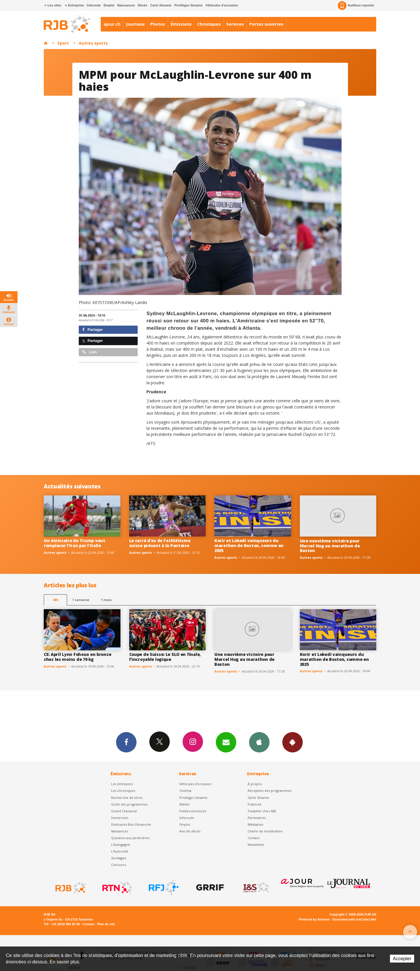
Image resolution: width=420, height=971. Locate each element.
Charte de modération (265, 831)
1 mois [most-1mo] (106, 600)
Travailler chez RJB (262, 811)
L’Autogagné (120, 844)
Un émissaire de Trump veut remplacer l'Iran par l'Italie (74, 543)
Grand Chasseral (124, 811)
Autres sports (93, 43)
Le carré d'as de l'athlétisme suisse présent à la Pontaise (159, 543)
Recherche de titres (126, 797)
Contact (254, 838)
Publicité (254, 804)
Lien (89, 352)
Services (235, 24)
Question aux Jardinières (130, 838)
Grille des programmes (129, 804)
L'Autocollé (119, 851)
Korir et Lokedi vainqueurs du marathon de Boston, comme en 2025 (249, 545)
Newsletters (226, 742)
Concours (118, 865)
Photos (157, 24)
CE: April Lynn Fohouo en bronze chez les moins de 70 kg (77, 657)
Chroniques (209, 24)
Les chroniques (123, 790)
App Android (292, 742)
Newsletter (256, 844)
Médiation (255, 824)
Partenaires (257, 818)
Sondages (118, 858)
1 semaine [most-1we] (80, 600)
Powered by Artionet (314, 919)
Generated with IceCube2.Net (354, 919)
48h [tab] (55, 600)
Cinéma (185, 790)
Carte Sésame (161, 5)
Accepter (402, 958)
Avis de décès (189, 831)
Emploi (109, 5)
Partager (92, 329)
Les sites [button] (52, 5)
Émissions (181, 24)
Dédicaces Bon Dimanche (131, 824)
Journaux (135, 24)
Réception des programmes (269, 790)
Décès (142, 5)
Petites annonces (192, 811)
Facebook (126, 742)
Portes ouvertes (266, 24)
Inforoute (94, 5)
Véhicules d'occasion (221, 5)
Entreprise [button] (74, 5)
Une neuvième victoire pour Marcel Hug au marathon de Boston (330, 545)
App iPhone (259, 742)
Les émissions (122, 784)
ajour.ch (112, 24)
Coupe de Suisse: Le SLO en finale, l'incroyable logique (165, 657)
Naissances (126, 5)
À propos (255, 784)
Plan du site (106, 924)
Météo (184, 804)
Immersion (119, 818)
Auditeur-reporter (356, 5)
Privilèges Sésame (188, 5)
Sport (63, 43)
